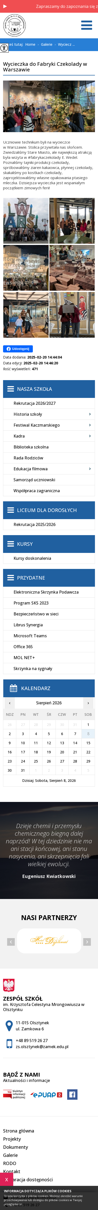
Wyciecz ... (63, 45)
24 (23, 761)
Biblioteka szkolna (31, 447)
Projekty (12, 1139)
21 (75, 752)
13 (62, 742)
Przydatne (31, 578)
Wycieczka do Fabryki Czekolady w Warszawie (45, 67)
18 (36, 752)
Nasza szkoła (34, 389)
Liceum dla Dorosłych (47, 510)
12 (49, 742)
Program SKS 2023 (31, 603)
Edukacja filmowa (30, 469)
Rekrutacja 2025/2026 (34, 524)
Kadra (19, 436)
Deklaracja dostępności (28, 1179)
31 (23, 770)
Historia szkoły (27, 414)
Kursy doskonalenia (32, 558)
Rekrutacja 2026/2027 (34, 403)
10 (23, 742)
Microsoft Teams (30, 636)
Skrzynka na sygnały (32, 668)
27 (62, 761)
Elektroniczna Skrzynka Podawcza (46, 592)
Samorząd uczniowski (34, 480)
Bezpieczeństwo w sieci (36, 614)
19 (49, 752)
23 (10, 761)
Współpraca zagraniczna (36, 490)
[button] (5, 6)
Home (30, 44)
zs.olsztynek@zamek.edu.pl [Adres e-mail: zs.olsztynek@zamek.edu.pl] (42, 1046)
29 (88, 761)
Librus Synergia (28, 625)
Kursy (25, 544)
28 (75, 761)
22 (88, 752)
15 (88, 742)
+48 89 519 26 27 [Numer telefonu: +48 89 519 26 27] (32, 1040)
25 (36, 761)
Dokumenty (15, 1147)
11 (36, 742)
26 (49, 761)
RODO (9, 1163)
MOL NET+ (24, 657)
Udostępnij (18, 349)
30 (10, 770)
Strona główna (18, 1131)
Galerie (43, 45)
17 (23, 752)
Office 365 (23, 646)
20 (62, 752)
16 (10, 752)
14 (75, 742)
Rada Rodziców (28, 458)
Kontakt (11, 1171)
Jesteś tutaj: (14, 44)
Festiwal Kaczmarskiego (36, 425)
